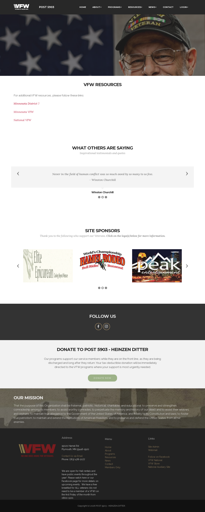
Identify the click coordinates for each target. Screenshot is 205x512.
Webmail (152, 474)
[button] (18, 173)
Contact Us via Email (72, 475)
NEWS (152, 7)
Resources (110, 483)
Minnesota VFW (24, 112)
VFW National (155, 484)
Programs (110, 480)
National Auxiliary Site (159, 491)
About (108, 477)
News (108, 487)
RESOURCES (134, 7)
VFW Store (154, 487)
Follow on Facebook (159, 480)
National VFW (22, 120)
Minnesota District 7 (27, 103)
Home (108, 473)
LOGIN (183, 7)
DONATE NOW (102, 383)
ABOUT (96, 7)
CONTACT (168, 7)
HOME (82, 7)
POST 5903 (46, 7)
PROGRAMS (114, 7)
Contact (109, 490)
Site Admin (153, 470)
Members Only (112, 494)
